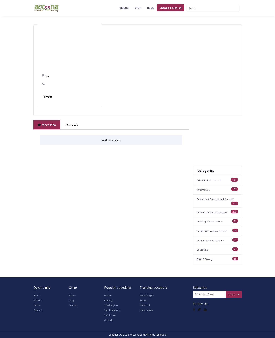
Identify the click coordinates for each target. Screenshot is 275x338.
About (36, 295)
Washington (111, 305)
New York (145, 305)
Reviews (72, 125)
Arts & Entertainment (208, 180)
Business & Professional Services (215, 199)
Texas (143, 300)
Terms (36, 305)
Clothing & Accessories (209, 221)
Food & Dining (204, 259)
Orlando (108, 320)
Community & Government (212, 230)
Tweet (48, 96)
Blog (150, 7)
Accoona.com (137, 334)
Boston (108, 295)
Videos (123, 7)
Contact (37, 310)
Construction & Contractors (212, 212)
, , (45, 75)
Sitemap (73, 305)
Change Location (170, 7)
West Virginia (147, 295)
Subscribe (234, 294)
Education (202, 249)
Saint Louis (110, 315)
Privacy (37, 300)
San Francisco (112, 310)
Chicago (108, 300)
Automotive (203, 189)
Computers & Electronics (210, 240)
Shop (137, 7)
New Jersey (146, 310)
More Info (47, 125)
